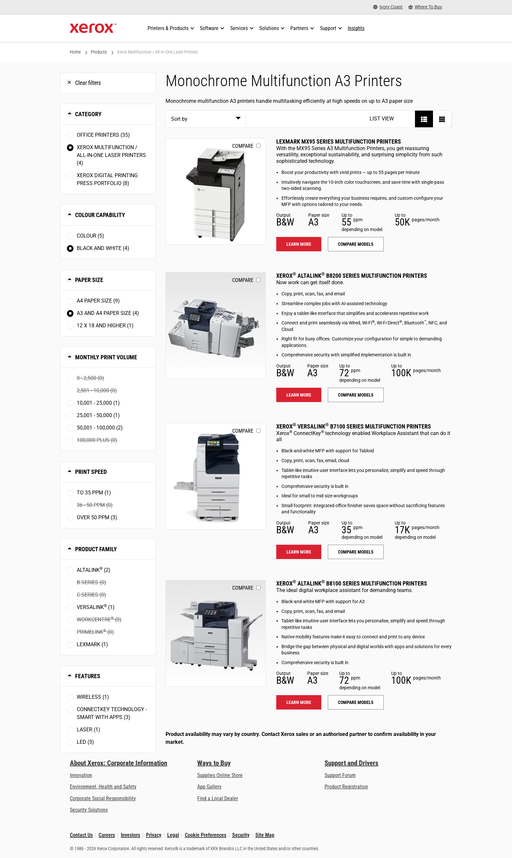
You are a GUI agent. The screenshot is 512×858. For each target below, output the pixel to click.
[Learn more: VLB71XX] (216, 476)
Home (75, 52)
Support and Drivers (351, 763)
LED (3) (85, 742)
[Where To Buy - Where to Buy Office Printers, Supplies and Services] (425, 7)
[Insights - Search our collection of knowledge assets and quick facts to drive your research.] (356, 28)
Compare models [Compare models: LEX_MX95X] (356, 244)
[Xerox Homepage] (93, 28)
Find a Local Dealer (217, 798)
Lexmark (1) (92, 644)
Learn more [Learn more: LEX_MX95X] (298, 244)
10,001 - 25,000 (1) (98, 403)
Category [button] (88, 114)
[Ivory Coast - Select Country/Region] (388, 7)
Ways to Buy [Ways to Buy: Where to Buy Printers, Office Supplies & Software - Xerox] (214, 763)
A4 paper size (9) (98, 301)
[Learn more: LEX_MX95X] (216, 191)
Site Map (264, 835)
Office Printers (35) (103, 135)
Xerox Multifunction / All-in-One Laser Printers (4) (111, 155)
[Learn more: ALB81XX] (216, 633)
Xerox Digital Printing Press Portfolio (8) (107, 179)
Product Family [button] (96, 549)
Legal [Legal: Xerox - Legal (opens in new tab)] (173, 835)
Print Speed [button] (91, 471)
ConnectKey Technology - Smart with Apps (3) (112, 713)
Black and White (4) (103, 248)
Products (99, 52)
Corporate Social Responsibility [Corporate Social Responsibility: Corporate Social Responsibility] (103, 798)
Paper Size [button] (89, 279)
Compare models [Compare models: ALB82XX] (356, 395)
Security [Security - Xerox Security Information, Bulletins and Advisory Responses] (240, 835)
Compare (242, 146)
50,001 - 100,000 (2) (100, 428)
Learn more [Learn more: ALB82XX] (298, 395)
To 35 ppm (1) (94, 493)
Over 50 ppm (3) (97, 517)
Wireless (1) (93, 697)
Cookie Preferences (205, 835)
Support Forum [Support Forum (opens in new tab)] (340, 775)
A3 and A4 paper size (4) (108, 313)
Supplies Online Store (220, 775)
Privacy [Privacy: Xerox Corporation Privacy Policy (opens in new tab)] (153, 835)
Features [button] (87, 676)
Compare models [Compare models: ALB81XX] (356, 702)
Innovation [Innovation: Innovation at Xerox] (81, 775)
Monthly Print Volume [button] (106, 357)
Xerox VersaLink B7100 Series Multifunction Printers (353, 426)
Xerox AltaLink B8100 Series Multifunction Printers (351, 583)
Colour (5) (90, 236)
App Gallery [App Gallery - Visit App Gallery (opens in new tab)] (209, 787)
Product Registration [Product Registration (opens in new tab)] (346, 787)
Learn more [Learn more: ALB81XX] (298, 702)
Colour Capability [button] (100, 214)
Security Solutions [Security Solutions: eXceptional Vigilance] (89, 810)
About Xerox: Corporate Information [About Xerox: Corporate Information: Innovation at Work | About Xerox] (118, 763)
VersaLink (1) (96, 606)
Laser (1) (88, 729)
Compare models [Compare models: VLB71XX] (356, 551)
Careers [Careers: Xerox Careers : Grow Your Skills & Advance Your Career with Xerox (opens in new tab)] (107, 835)
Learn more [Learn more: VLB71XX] (298, 551)
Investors (130, 835)
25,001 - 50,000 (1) (98, 415)
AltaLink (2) (93, 569)
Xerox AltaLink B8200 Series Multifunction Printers (351, 275)
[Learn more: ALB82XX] (216, 325)
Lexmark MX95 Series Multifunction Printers (338, 141)
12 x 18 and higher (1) (105, 325)
